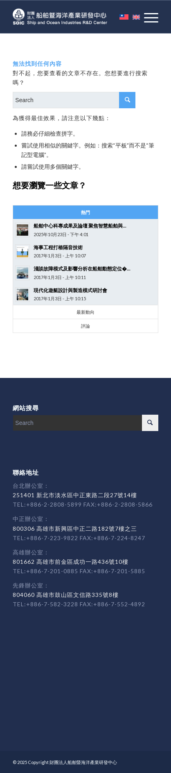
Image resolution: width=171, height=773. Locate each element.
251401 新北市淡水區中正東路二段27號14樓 (75, 495)
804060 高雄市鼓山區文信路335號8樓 (66, 594)
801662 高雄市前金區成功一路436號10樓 (70, 561)
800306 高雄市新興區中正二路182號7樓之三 (75, 528)
